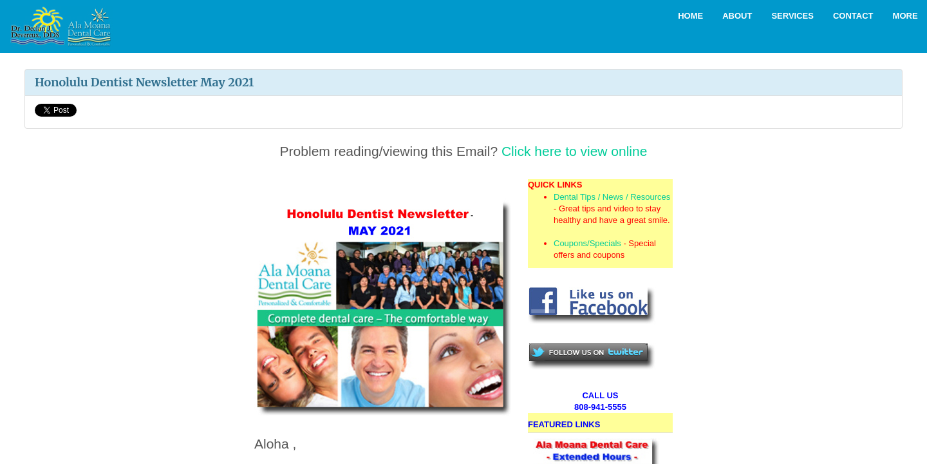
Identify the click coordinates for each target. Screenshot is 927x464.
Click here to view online (574, 151)
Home (690, 16)
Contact (853, 16)
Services (792, 16)
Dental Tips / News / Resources (612, 197)
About (737, 16)
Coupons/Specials (587, 243)
